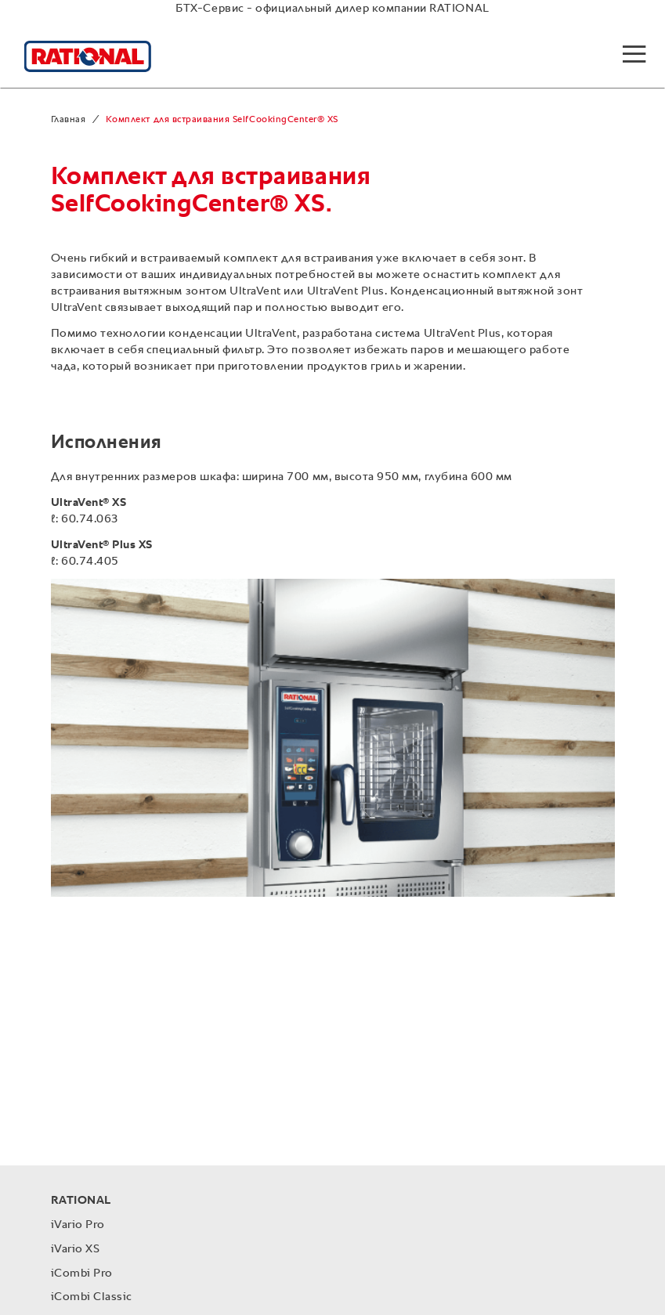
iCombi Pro (82, 1273)
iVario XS (75, 1249)
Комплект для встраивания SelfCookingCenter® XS (222, 120)
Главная (68, 120)
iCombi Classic (91, 1296)
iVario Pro (78, 1224)
